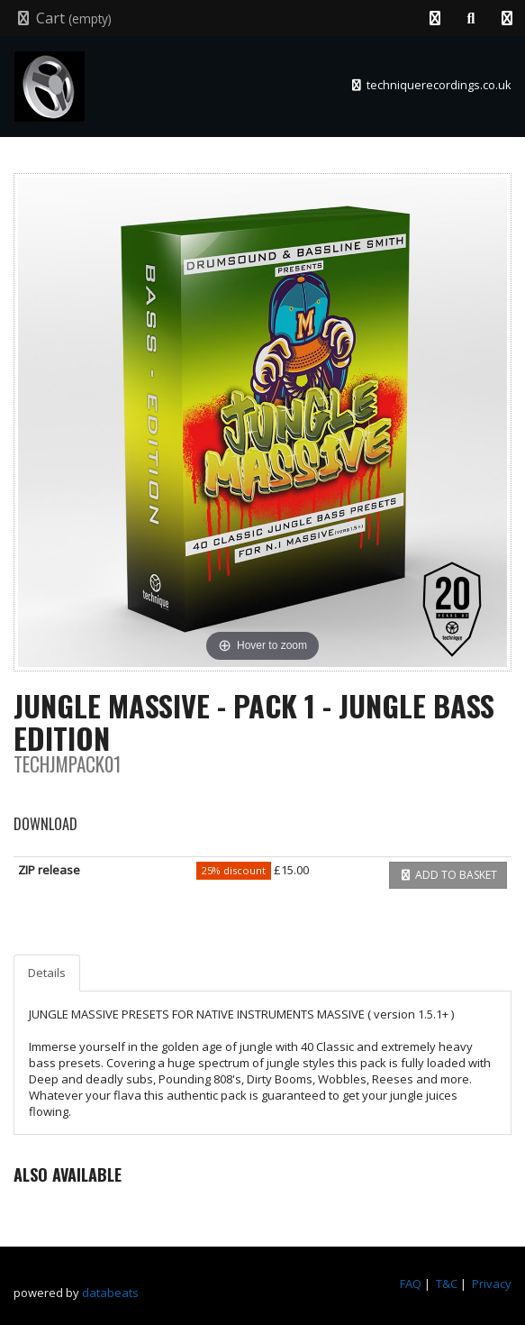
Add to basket (448, 874)
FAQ (410, 1283)
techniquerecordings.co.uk (430, 85)
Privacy (491, 1283)
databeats (110, 1292)
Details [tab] (47, 972)
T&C (446, 1283)
